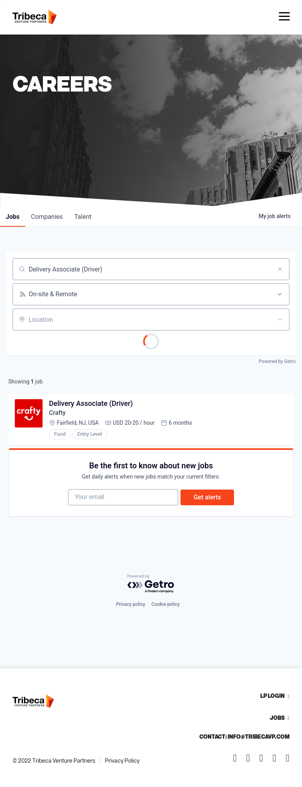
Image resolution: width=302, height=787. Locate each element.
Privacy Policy (122, 760)
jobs (13, 216)
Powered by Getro (277, 361)
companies (48, 216)
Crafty (58, 414)
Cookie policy (165, 604)
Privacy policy (130, 604)
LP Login (272, 695)
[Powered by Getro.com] (151, 584)
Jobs (277, 717)
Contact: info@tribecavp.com (244, 736)
